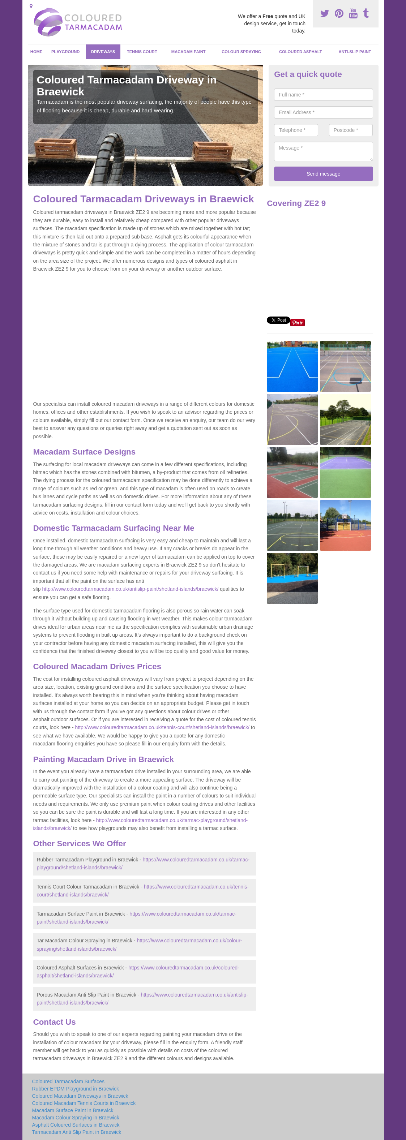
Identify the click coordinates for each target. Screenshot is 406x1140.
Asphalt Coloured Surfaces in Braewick (76, 1125)
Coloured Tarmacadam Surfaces (68, 1081)
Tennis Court (142, 52)
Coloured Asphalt (300, 52)
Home (36, 52)
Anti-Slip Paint (354, 52)
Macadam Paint (188, 52)
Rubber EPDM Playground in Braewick (75, 1089)
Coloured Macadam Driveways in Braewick (80, 1096)
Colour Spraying (241, 52)
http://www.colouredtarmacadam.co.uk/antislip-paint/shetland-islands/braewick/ (130, 589)
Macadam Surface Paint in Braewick (73, 1110)
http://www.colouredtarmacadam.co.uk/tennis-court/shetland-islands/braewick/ (162, 727)
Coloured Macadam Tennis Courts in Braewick (84, 1103)
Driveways (103, 52)
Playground (65, 52)
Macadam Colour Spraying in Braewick (75, 1117)
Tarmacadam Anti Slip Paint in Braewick (76, 1132)
